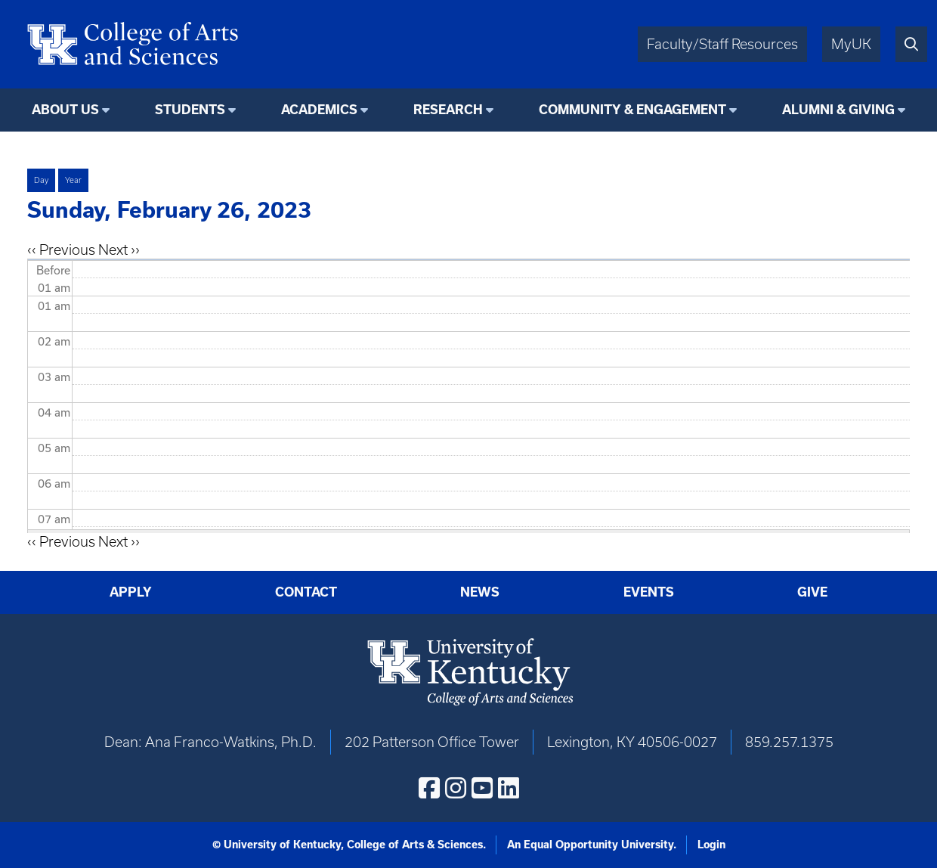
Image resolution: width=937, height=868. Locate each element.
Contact (306, 592)
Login (711, 845)
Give (812, 592)
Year (73, 179)
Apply (131, 592)
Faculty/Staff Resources (722, 44)
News (479, 592)
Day (41, 179)
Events (648, 592)
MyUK (851, 44)
